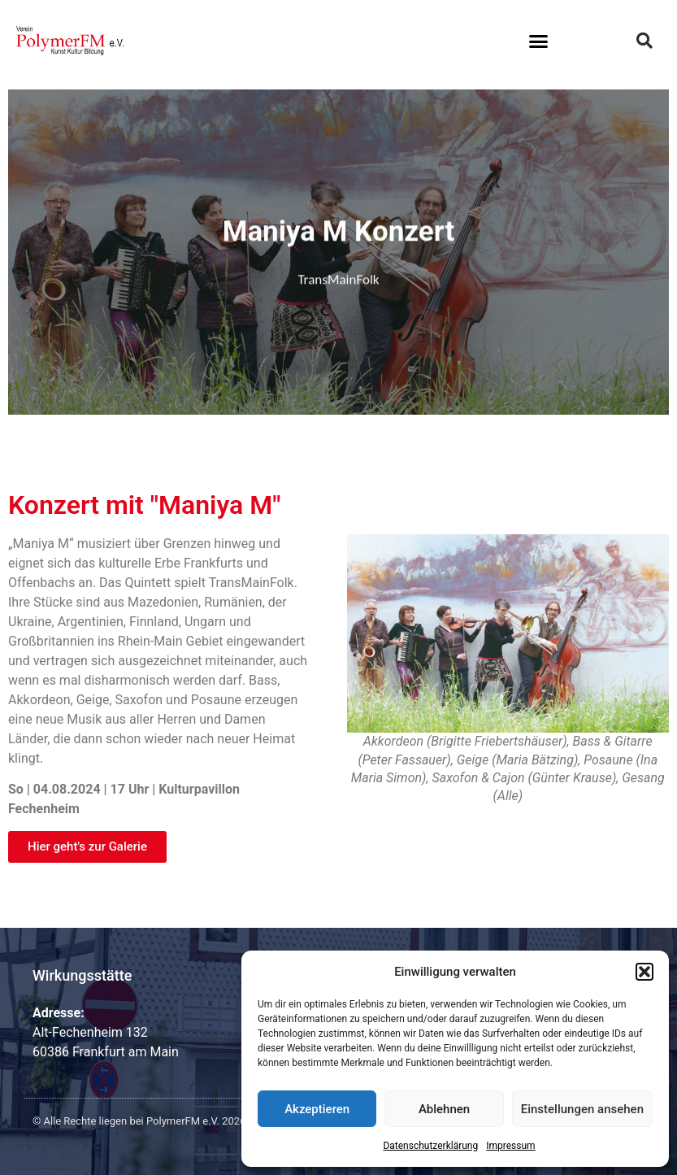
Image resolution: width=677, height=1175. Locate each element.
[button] (644, 972)
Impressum (510, 1145)
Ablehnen (444, 1109)
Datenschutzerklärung (430, 1145)
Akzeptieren (316, 1109)
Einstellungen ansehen (582, 1109)
